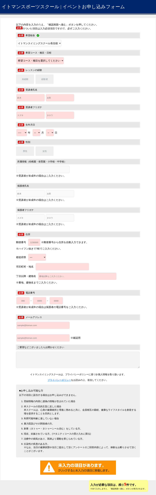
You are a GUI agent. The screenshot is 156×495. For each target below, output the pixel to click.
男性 (25, 151)
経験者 (44, 79)
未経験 (25, 79)
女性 (44, 151)
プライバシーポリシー (59, 380)
